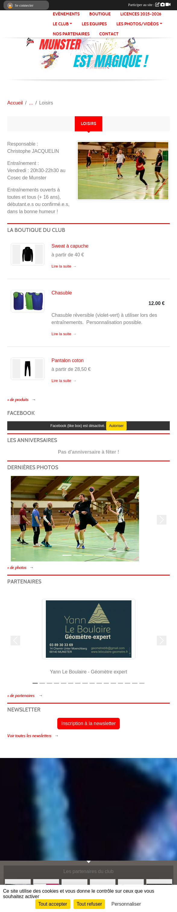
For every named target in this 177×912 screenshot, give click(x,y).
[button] (15, 520)
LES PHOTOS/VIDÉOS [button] (137, 24)
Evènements (66, 14)
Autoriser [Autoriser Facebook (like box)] (116, 426)
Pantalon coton (68, 360)
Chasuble (62, 292)
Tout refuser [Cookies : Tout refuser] (89, 904)
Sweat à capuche (70, 246)
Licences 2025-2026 (140, 14)
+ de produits (18, 399)
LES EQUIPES (94, 24)
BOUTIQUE (100, 14)
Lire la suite (61, 266)
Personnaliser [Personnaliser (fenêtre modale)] (126, 904)
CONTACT (109, 34)
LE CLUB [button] (61, 24)
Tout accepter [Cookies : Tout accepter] (52, 904)
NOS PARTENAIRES (71, 34)
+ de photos (17, 567)
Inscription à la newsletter (88, 723)
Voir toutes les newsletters (29, 735)
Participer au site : (149, 5)
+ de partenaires (21, 695)
